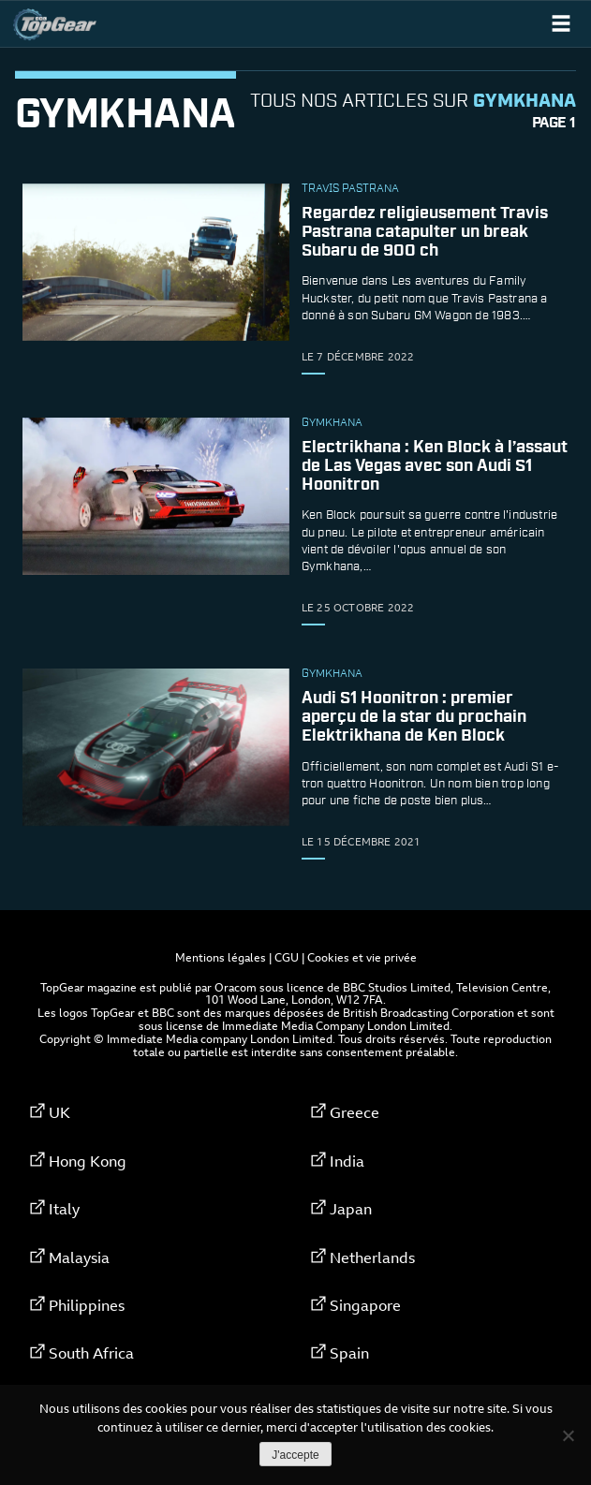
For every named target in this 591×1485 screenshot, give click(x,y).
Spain (349, 1353)
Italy (64, 1208)
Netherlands (372, 1257)
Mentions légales (220, 956)
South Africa (91, 1353)
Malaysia (79, 1257)
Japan (351, 1208)
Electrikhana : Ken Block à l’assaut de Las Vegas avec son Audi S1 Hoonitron (435, 466)
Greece (354, 1112)
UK (59, 1112)
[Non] (567, 1435)
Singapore (365, 1305)
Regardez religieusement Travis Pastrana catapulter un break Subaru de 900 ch (425, 232)
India (347, 1161)
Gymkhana (332, 423)
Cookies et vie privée (362, 956)
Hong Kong (87, 1161)
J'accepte (295, 1455)
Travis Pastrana (350, 189)
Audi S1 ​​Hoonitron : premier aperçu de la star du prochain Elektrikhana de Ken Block (414, 717)
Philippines (87, 1305)
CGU (286, 956)
